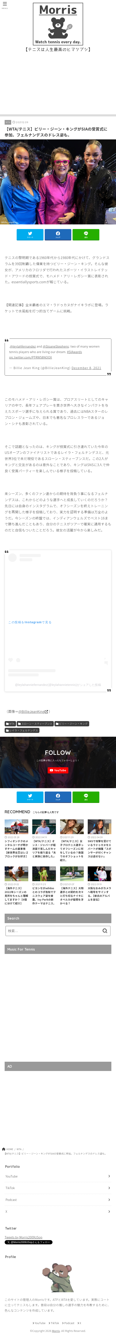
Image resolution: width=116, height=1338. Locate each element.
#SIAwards (74, 351)
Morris (56, 1331)
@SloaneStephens (56, 346)
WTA (8, 122)
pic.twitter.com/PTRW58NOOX (30, 357)
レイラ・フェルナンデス (23, 730)
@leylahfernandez (23, 346)
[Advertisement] (58, 84)
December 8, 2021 (86, 367)
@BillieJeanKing (32, 711)
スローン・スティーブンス (36, 723)
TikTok (10, 1188)
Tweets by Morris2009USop (23, 1237)
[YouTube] (58, 770)
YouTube (11, 1176)
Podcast (11, 1200)
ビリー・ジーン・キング (73, 723)
